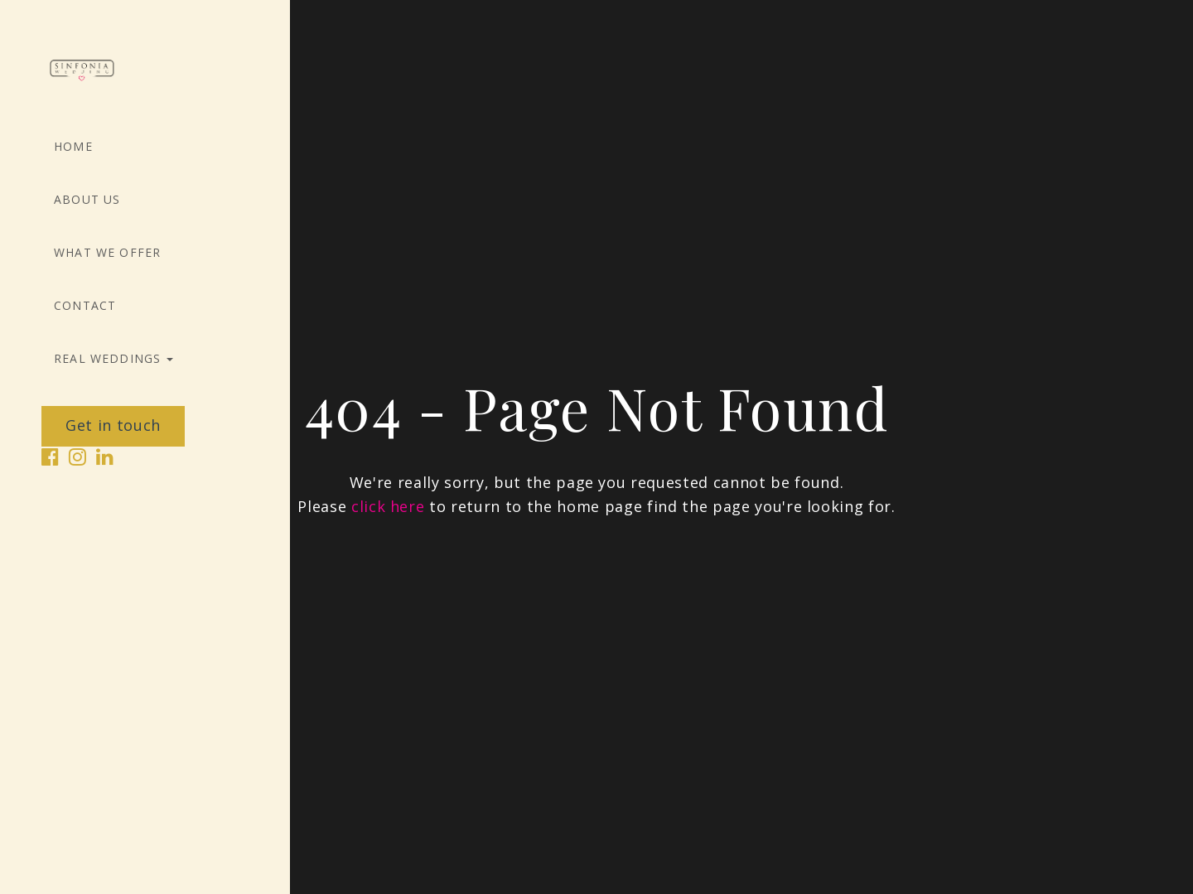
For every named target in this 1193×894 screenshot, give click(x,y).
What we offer (107, 253)
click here (388, 506)
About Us (87, 199)
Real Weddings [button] (113, 359)
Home (73, 146)
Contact (85, 306)
